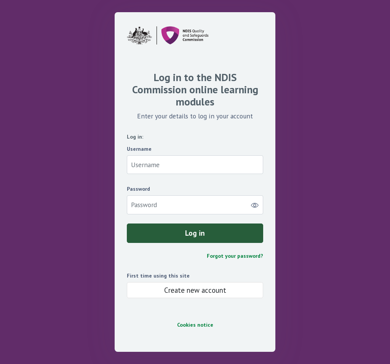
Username (139, 149)
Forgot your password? (235, 255)
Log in (195, 233)
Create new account (195, 290)
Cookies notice (195, 325)
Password (138, 189)
